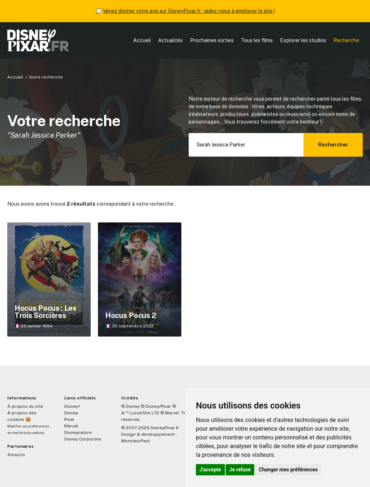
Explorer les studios (303, 40)
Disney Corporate (82, 439)
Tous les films (257, 40)
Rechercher (333, 145)
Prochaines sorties (212, 40)
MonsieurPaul (135, 440)
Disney (71, 412)
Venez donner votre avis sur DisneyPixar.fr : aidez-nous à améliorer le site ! (189, 11)
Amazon (16, 454)
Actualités (170, 40)
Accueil (142, 40)
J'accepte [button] (210, 469)
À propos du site (25, 406)
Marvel (71, 425)
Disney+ (72, 406)
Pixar (69, 419)
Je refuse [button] (240, 469)
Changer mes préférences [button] (288, 469)
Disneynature (78, 432)
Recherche (346, 40)
